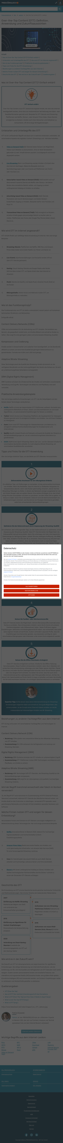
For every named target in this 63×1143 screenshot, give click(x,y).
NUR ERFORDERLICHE (31, 590)
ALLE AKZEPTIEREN (31, 586)
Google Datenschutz (16, 576)
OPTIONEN (31, 595)
